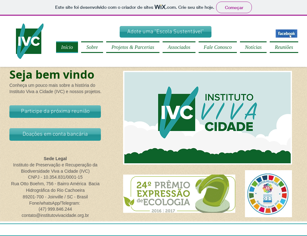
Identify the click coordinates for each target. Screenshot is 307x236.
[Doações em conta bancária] (55, 134)
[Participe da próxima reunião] (55, 111)
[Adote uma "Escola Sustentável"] (165, 32)
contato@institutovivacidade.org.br (55, 215)
